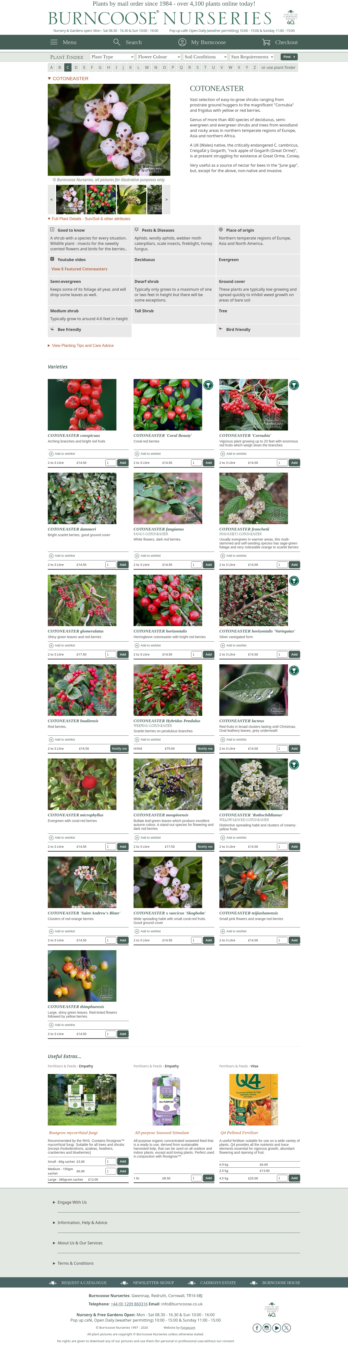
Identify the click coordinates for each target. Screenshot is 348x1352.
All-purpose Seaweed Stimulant (162, 1132)
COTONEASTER (70, 78)
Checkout (286, 42)
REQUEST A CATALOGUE (77, 1282)
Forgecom (188, 1327)
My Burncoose (208, 42)
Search (134, 42)
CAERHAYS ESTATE (211, 1282)
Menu (69, 42)
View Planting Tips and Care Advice (83, 345)
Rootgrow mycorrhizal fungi (73, 1132)
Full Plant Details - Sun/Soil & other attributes (91, 219)
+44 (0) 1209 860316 (129, 1304)
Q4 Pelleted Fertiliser (239, 1132)
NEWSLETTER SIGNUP (146, 1282)
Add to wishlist (61, 454)
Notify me (119, 748)
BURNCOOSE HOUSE (274, 1282)
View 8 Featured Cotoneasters (79, 269)
